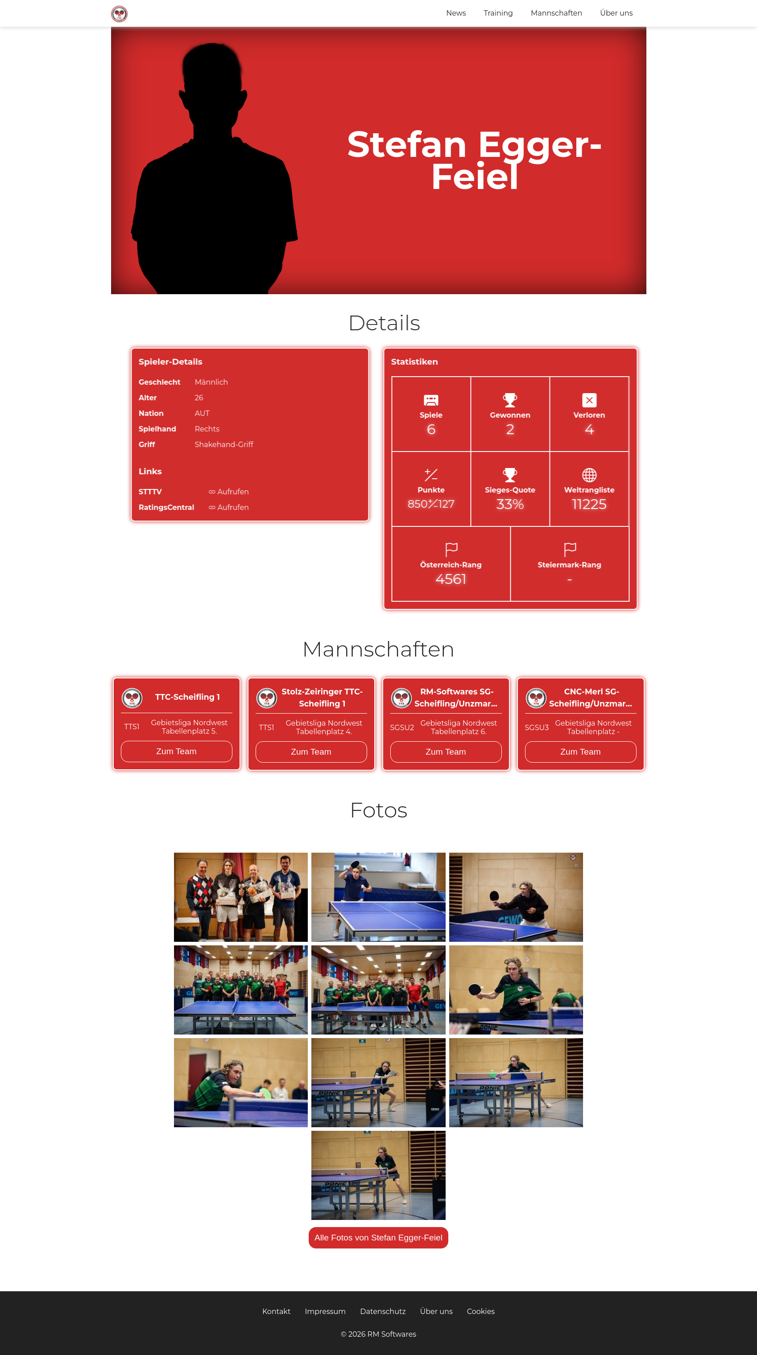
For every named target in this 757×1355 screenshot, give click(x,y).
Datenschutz (382, 1311)
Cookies (481, 1311)
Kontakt (276, 1311)
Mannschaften (556, 13)
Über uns (616, 13)
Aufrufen (270, 492)
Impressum (325, 1311)
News (456, 13)
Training (498, 13)
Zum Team (176, 751)
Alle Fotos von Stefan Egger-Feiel (378, 1237)
